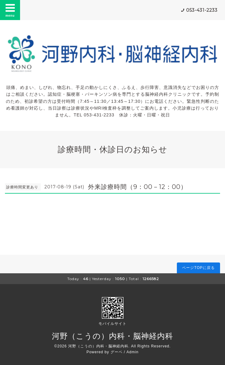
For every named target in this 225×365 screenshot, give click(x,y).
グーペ (116, 352)
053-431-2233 (202, 10)
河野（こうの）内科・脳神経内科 (112, 336)
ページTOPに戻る (198, 268)
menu (10, 9)
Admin (133, 352)
